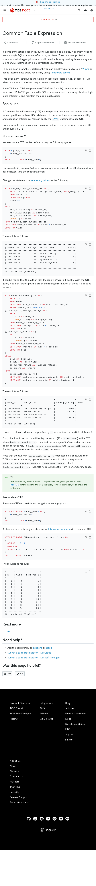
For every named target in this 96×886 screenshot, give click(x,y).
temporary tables (40, 190)
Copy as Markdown (43, 42)
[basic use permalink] (21, 104)
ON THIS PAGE (48, 19)
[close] (90, 862)
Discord (37, 687)
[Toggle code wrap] (85, 150)
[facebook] (48, 858)
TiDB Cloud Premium (50, 2)
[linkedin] (41, 858)
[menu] (5, 10)
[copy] (90, 150)
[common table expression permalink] (65, 33)
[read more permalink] (23, 664)
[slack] (54, 858)
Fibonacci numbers (59, 560)
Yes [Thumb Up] (7, 713)
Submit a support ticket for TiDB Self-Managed (33, 697)
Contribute (13, 42)
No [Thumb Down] (20, 713)
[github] (28, 858)
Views (85, 68)
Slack (49, 687)
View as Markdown (75, 42)
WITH (10, 671)
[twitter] (35, 858)
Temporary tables (60, 72)
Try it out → (48, 8)
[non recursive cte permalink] (32, 136)
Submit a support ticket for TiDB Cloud (29, 692)
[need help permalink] (24, 679)
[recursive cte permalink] (25, 524)
